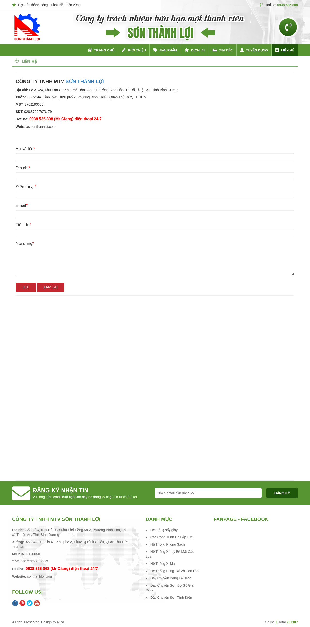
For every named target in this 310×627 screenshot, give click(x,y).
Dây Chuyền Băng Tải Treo (170, 578)
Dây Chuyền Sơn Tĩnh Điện (171, 597)
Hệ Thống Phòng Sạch (167, 544)
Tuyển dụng (254, 50)
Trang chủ (101, 50)
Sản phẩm (165, 50)
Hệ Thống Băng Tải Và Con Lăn (174, 571)
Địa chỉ (23, 168)
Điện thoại (26, 186)
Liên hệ (284, 50)
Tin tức (223, 50)
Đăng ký (282, 493)
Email (22, 205)
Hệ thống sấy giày (164, 530)
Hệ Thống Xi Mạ (162, 564)
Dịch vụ (195, 50)
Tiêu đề (23, 224)
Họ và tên (25, 148)
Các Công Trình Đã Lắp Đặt (171, 537)
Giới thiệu (134, 50)
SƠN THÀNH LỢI (84, 81)
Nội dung (25, 243)
